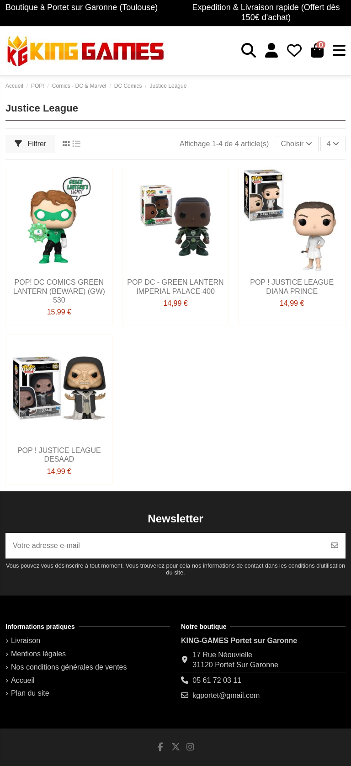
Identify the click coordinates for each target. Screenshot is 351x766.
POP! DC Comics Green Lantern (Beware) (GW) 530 (59, 290)
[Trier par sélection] (297, 144)
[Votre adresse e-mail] (164, 546)
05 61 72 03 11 (216, 680)
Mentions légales (38, 654)
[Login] (271, 50)
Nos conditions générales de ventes (69, 667)
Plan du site (30, 693)
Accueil (23, 680)
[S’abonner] (335, 546)
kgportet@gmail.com (226, 695)
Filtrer (30, 144)
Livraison (25, 640)
